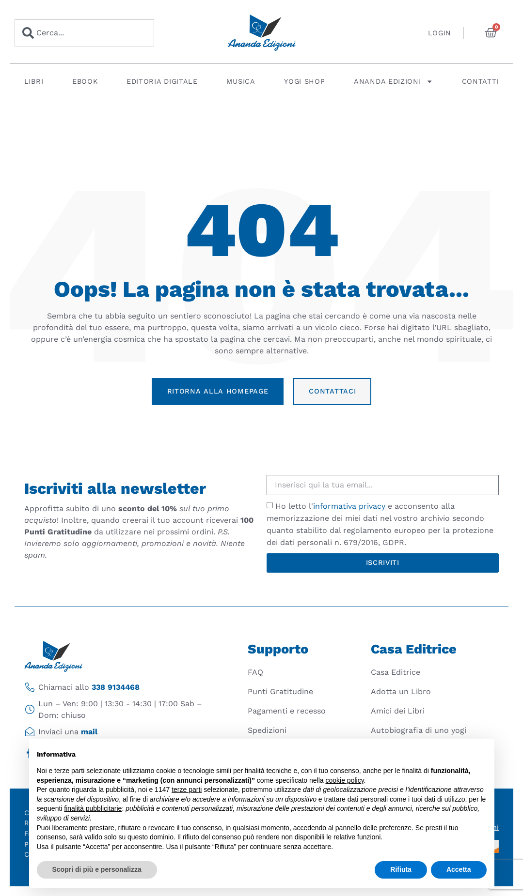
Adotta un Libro (401, 691)
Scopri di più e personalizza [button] (97, 869)
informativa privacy (349, 506)
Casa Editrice (395, 672)
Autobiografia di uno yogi (418, 730)
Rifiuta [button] (401, 869)
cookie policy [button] (344, 780)
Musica (240, 81)
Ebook (85, 81)
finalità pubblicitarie (93, 808)
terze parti (187, 789)
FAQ (255, 672)
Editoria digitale (162, 81)
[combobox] (84, 32)
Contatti (480, 81)
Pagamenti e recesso (287, 710)
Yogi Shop (304, 81)
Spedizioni (267, 730)
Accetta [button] (458, 869)
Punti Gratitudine (280, 691)
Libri (34, 81)
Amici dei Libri (398, 710)
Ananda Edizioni (393, 81)
